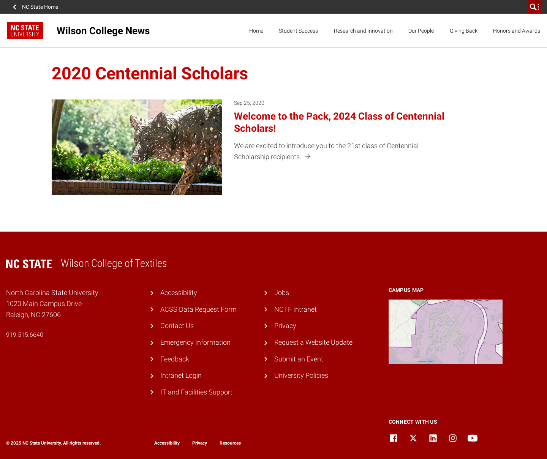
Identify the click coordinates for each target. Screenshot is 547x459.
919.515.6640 (24, 334)
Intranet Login (181, 375)
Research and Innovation (363, 31)
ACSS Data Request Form (198, 309)
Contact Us (177, 326)
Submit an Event (298, 359)
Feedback (174, 359)
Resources (230, 443)
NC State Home (40, 7)
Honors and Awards (516, 31)
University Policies (301, 375)
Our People (421, 31)
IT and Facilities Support (196, 392)
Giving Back (463, 31)
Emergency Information (195, 342)
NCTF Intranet (295, 309)
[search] (534, 7)
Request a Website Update (313, 342)
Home (256, 31)
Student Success (298, 31)
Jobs (281, 293)
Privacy (285, 326)
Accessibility (178, 293)
